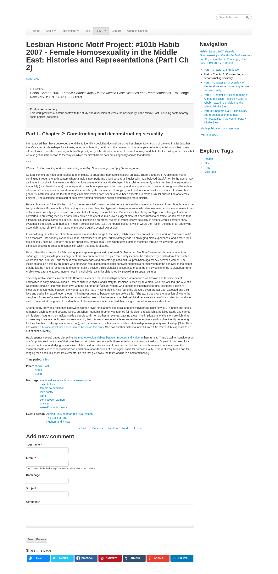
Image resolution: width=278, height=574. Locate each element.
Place (207, 163)
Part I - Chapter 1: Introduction (222, 69)
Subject (31, 488)
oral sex (44, 403)
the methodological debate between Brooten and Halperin (108, 337)
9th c (46, 359)
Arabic (38, 369)
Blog (87, 30)
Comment (33, 501)
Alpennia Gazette (137, 30)
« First (82, 428)
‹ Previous (97, 428)
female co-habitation (52, 388)
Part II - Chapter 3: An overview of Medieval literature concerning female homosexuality (226, 86)
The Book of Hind (56, 417)
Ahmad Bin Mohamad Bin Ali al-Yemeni (69, 413)
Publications (70, 30)
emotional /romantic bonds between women (66, 380)
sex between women (52, 399)
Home (36, 30)
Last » (138, 428)
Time (207, 167)
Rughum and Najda (58, 421)
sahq (43, 395)
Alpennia (46, 13)
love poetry (46, 391)
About (51, 30)
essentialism (47, 384)
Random (113, 428)
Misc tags (210, 171)
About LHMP (33, 78)
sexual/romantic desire (53, 407)
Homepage (33, 475)
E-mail (31, 457)
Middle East (42, 366)
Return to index (209, 135)
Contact (116, 30)
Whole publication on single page (219, 128)
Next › (126, 428)
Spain (38, 373)
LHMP (101, 30)
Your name (34, 444)
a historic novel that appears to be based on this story (72, 327)
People (208, 158)
